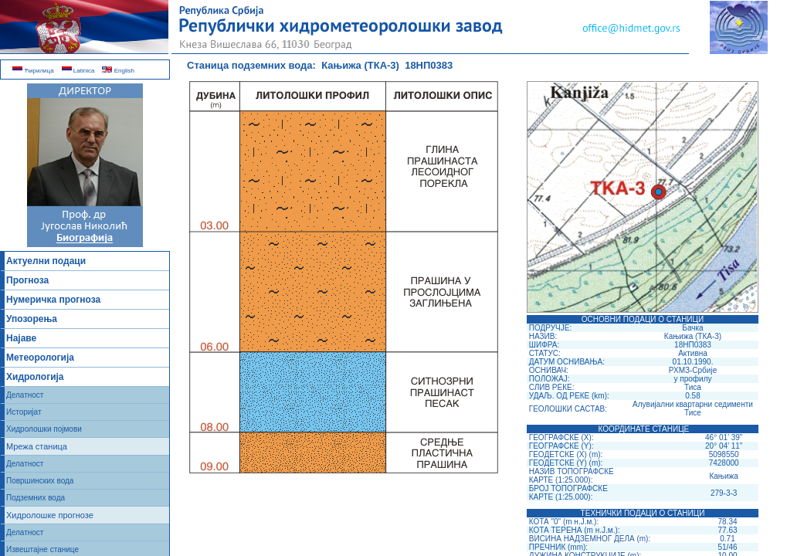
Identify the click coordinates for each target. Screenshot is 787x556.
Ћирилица (33, 70)
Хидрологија (35, 376)
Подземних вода (35, 497)
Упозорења (31, 319)
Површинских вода (39, 480)
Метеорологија (40, 357)
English (118, 70)
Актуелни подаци (46, 261)
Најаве (21, 338)
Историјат (24, 412)
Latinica (78, 70)
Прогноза (27, 280)
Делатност (24, 395)
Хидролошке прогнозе (49, 515)
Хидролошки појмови (44, 429)
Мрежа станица (36, 446)
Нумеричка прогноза (53, 299)
